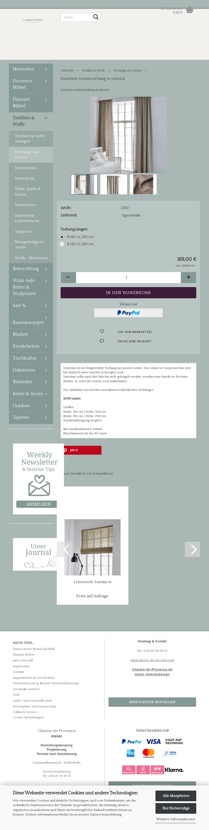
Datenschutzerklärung (106, 814)
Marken (20, 334)
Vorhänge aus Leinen (26, 154)
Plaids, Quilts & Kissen (28, 191)
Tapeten (21, 417)
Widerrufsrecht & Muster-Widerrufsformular (46, 683)
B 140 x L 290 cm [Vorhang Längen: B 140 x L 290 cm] (77, 244)
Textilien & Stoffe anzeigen (30, 138)
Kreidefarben (26, 346)
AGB (16, 694)
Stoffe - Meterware (31, 258)
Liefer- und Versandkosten (32, 700)
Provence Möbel (22, 84)
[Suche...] (96, 17)
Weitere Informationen (175, 819)
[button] (68, 277)
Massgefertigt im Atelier (29, 244)
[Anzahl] (128, 277)
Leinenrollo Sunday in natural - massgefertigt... (92, 582)
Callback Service (25, 712)
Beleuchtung (26, 268)
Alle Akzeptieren (176, 796)
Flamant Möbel (21, 103)
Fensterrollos (26, 168)
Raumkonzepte (28, 322)
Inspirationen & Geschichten (34, 677)
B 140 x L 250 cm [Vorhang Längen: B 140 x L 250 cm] (77, 237)
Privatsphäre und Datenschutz (34, 706)
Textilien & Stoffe (24, 121)
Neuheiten (23, 69)
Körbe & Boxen (28, 393)
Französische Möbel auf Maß (34, 649)
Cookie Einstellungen (28, 717)
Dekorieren (24, 370)
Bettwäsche (25, 178)
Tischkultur (25, 358)
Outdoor (21, 405)
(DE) (137, 215)
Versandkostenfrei (26, 689)
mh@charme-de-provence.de (152, 660)
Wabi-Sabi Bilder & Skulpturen (24, 287)
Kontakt (18, 672)
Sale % (19, 305)
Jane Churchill (23, 660)
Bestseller (22, 381)
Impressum (21, 666)
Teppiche (23, 231)
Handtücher (25, 205)
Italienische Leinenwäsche (27, 218)
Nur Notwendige (176, 808)
